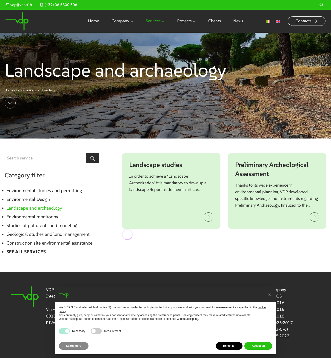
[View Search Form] (321, 5)
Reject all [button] (229, 345)
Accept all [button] (258, 345)
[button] (270, 294)
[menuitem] (268, 21)
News (238, 20)
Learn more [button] (73, 345)
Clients (214, 20)
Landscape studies (155, 165)
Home (93, 20)
